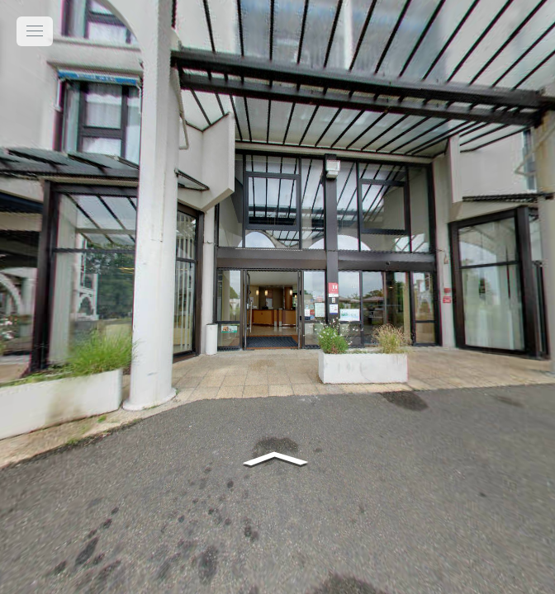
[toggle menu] (35, 31)
